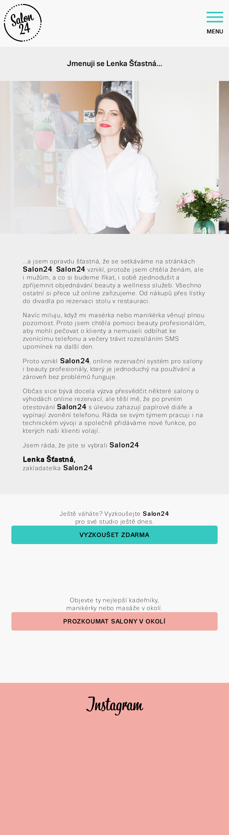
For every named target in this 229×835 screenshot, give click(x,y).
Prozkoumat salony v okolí (114, 621)
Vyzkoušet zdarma (114, 535)
